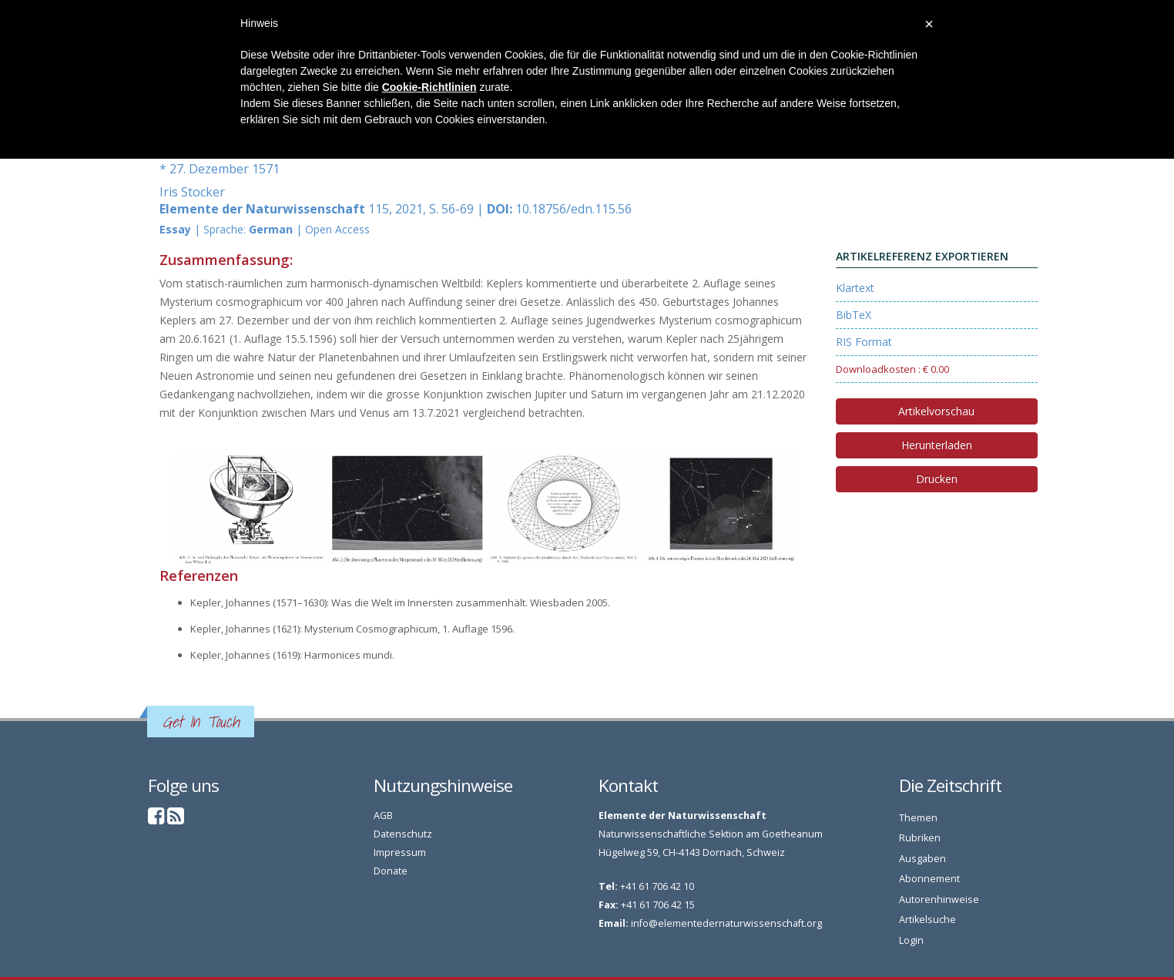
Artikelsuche (927, 919)
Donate (391, 871)
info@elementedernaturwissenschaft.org (726, 923)
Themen (918, 817)
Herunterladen (936, 445)
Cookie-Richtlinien (429, 87)
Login (911, 940)
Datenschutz (403, 834)
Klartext (855, 287)
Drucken (937, 479)
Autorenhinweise (939, 899)
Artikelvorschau (936, 411)
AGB (383, 815)
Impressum (400, 852)
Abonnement (929, 878)
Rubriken (920, 837)
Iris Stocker (192, 191)
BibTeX (853, 314)
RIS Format (864, 341)
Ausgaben (922, 858)
